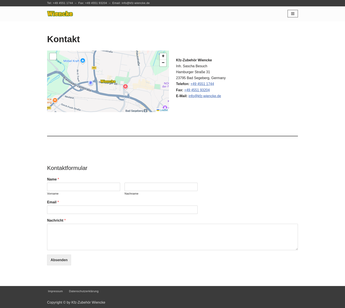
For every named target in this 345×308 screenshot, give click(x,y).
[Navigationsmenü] (293, 13)
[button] (108, 81)
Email (53, 202)
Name (53, 179)
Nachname (131, 193)
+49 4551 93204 (96, 3)
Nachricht (56, 220)
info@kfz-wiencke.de (136, 3)
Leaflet (162, 110)
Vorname (53, 193)
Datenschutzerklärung (84, 291)
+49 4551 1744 (63, 3)
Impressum (55, 291)
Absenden (59, 260)
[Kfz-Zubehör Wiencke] (60, 13)
